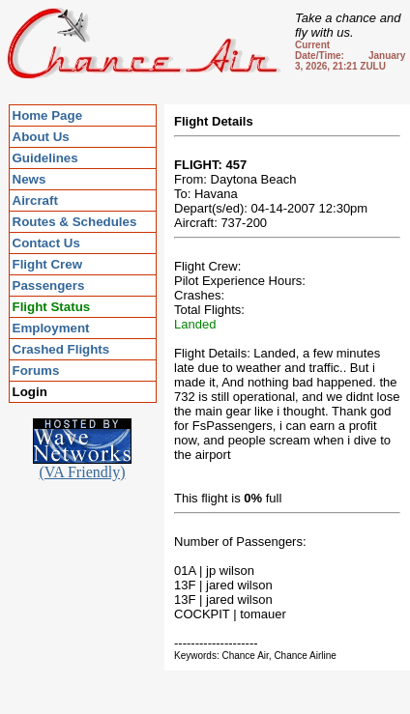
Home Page (48, 115)
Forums (36, 370)
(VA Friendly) (82, 465)
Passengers (49, 285)
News (29, 179)
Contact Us (46, 243)
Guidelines (45, 158)
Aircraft (35, 200)
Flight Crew (48, 264)
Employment (51, 328)
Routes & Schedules (75, 221)
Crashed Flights (61, 349)
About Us (41, 136)
